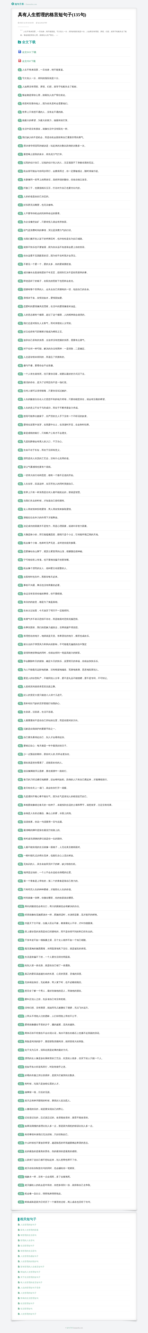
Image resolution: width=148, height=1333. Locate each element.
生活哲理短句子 (27, 1246)
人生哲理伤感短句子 (29, 1256)
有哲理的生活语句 (28, 1235)
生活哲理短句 (26, 1309)
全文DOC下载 (29, 52)
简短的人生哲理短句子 (30, 1272)
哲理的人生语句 (27, 1240)
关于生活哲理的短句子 (30, 1277)
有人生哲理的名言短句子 (31, 1282)
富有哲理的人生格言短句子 (32, 1267)
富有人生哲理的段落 (29, 1230)
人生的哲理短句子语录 (30, 1288)
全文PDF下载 (29, 61)
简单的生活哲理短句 (29, 1298)
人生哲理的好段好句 (29, 1261)
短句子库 (19, 4)
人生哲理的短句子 (28, 1225)
